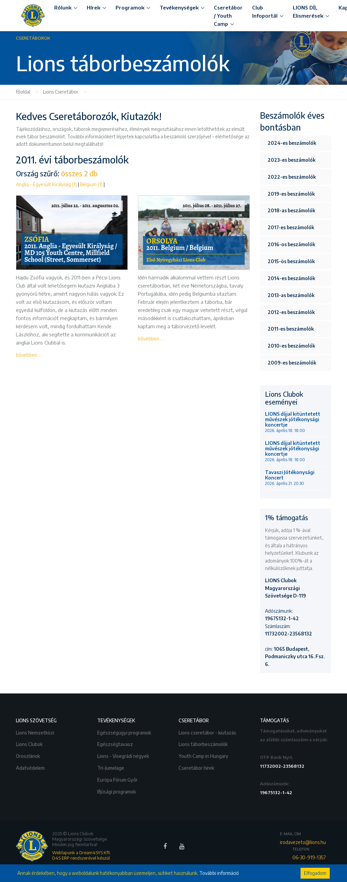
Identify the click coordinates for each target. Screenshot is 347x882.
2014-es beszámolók (291, 278)
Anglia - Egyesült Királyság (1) (46, 184)
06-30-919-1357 (309, 857)
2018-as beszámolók (291, 210)
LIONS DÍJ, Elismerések (308, 11)
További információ (219, 873)
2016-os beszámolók (291, 244)
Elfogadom (315, 873)
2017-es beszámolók (291, 227)
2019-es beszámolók (291, 194)
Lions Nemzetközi (35, 732)
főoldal (23, 92)
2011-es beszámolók (291, 329)
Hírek (93, 7)
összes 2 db (79, 173)
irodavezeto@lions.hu (303, 842)
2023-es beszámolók (291, 160)
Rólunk (63, 7)
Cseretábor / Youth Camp (228, 15)
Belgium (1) (91, 184)
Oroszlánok (28, 755)
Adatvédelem (31, 767)
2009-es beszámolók (292, 363)
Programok (130, 7)
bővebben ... (28, 355)
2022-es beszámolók (292, 177)
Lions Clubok (30, 743)
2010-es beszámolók (291, 346)
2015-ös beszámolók (291, 261)
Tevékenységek (179, 7)
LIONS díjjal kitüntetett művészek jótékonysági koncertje (292, 422)
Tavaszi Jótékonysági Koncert (289, 478)
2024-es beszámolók (292, 143)
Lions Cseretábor (60, 92)
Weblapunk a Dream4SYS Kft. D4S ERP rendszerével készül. (81, 855)
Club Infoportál (265, 11)
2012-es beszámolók (291, 312)
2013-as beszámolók (291, 295)
